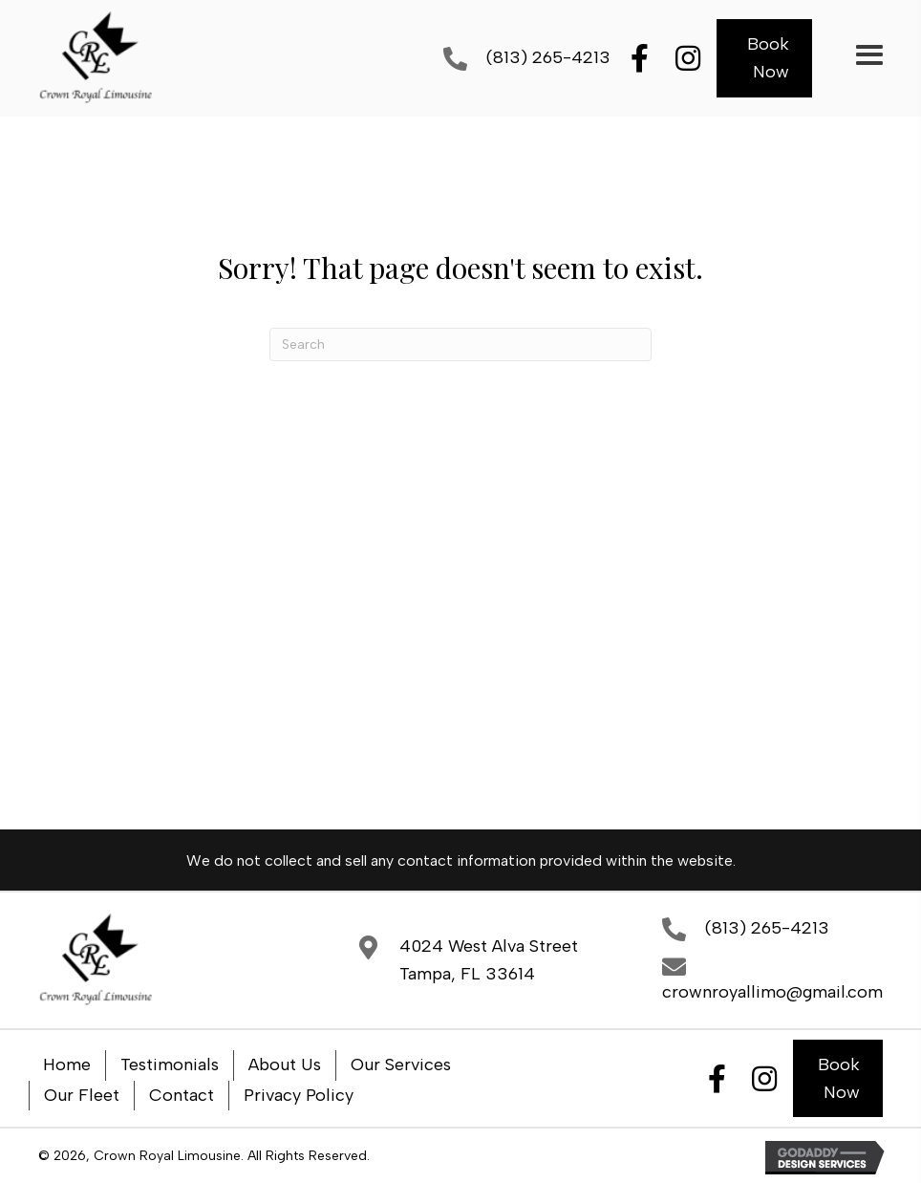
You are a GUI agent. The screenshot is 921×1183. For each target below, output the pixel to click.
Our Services (401, 1064)
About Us (284, 1064)
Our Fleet (81, 1095)
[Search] (460, 344)
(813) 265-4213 (548, 57)
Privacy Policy (298, 1095)
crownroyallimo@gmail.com (772, 991)
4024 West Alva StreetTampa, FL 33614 (488, 960)
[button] (640, 58)
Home (67, 1064)
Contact (181, 1095)
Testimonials (169, 1064)
